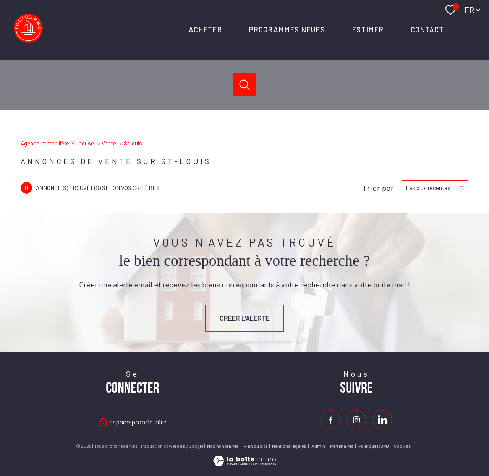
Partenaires (342, 446)
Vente (109, 143)
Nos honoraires (223, 446)
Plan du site (255, 446)
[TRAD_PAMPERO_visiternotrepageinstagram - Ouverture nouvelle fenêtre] (356, 419)
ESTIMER (368, 29)
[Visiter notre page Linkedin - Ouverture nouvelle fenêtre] (382, 419)
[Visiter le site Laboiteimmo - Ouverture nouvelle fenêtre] (244, 463)
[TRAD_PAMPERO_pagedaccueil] (28, 40)
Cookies (402, 446)
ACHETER (205, 29)
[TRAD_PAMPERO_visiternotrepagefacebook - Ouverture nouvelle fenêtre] (330, 419)
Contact (427, 29)
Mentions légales (289, 446)
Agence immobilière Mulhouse (57, 143)
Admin (318, 446)
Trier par (378, 187)
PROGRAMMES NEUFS (287, 29)
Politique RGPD (373, 446)
